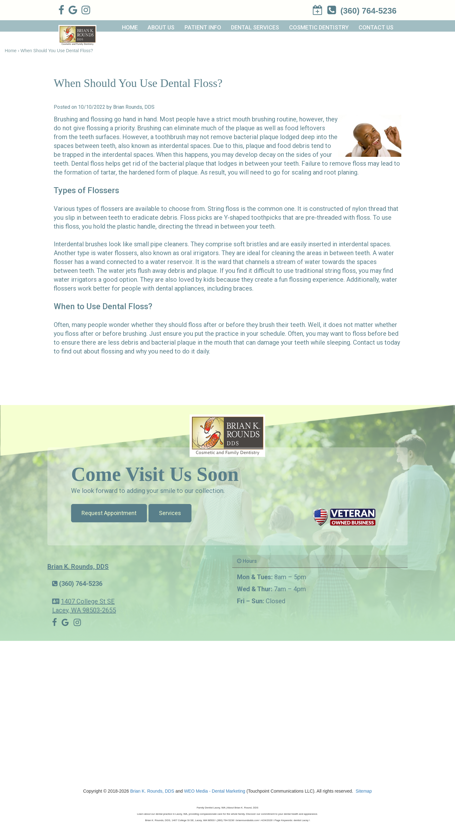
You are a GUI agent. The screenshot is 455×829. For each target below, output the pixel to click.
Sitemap (364, 791)
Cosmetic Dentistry (319, 27)
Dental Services (255, 27)
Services (170, 513)
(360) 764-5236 (80, 583)
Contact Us (376, 27)
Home (130, 27)
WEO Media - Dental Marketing (214, 791)
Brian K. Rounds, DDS (78, 566)
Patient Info (203, 27)
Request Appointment (109, 513)
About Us (161, 27)
